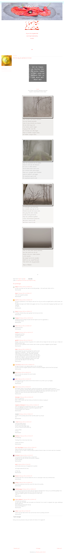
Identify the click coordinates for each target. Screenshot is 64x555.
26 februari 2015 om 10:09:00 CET (32, 405)
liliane (16, 293)
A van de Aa (17, 364)
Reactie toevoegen (17, 517)
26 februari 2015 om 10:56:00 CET (26, 414)
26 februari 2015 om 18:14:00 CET (25, 476)
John (16, 379)
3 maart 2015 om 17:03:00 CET (24, 511)
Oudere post (59, 548)
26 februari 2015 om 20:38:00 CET (25, 482)
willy (16, 464)
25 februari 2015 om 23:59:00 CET (25, 311)
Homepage (38, 548)
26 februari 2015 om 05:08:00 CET (24, 326)
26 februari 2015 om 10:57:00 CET (23, 422)
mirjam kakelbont (18, 499)
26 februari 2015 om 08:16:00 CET (24, 349)
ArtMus (16, 482)
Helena (16, 286)
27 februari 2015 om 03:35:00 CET (29, 489)
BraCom (16, 476)
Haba (16, 349)
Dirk (16, 387)
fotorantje (17, 397)
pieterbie (17, 332)
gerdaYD (16, 340)
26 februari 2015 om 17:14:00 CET (23, 464)
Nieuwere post (17, 548)
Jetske (16, 511)
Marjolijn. (17, 318)
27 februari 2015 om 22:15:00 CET (29, 499)
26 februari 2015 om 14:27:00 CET (26, 455)
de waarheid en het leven (21, 280)
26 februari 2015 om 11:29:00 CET (29, 447)
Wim (16, 326)
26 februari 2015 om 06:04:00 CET (26, 332)
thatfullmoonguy (18, 489)
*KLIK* (37, 89)
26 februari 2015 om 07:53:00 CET (25, 340)
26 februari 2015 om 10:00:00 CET (24, 379)
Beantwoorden (18, 290)
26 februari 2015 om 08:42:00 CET (24, 372)
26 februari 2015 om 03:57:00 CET (26, 318)
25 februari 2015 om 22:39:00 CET (25, 293)
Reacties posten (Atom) (41, 552)
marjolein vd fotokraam (20, 405)
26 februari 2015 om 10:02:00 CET (24, 387)
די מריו (17, 422)
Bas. (16, 372)
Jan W (16, 300)
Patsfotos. (17, 436)
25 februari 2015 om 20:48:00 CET (25, 286)
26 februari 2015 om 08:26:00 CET (27, 364)
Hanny (16, 311)
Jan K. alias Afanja (19, 447)
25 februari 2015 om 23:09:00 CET (25, 300)
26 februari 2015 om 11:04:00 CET (26, 436)
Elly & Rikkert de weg (31, 280)
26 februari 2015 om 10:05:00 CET (26, 397)
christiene (17, 455)
